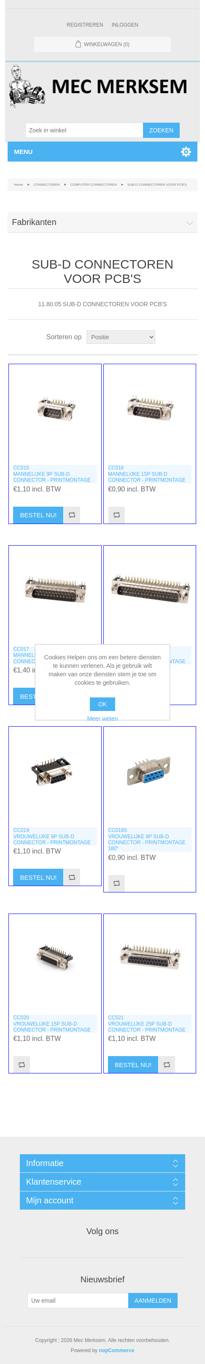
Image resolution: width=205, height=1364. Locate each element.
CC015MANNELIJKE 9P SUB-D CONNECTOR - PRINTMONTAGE (52, 474)
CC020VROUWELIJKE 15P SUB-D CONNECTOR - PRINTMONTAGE (52, 1024)
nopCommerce (116, 1350)
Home (18, 185)
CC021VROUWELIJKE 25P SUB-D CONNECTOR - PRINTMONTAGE (147, 1024)
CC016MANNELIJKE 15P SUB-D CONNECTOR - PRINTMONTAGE (147, 474)
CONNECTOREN (46, 185)
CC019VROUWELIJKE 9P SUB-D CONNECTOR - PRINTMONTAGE (52, 836)
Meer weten (102, 718)
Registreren (85, 25)
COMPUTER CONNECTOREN (93, 185)
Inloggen (125, 25)
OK (102, 704)
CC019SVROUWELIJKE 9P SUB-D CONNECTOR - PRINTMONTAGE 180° (147, 839)
